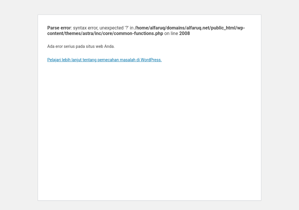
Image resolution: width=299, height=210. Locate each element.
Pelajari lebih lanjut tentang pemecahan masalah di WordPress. (104, 59)
